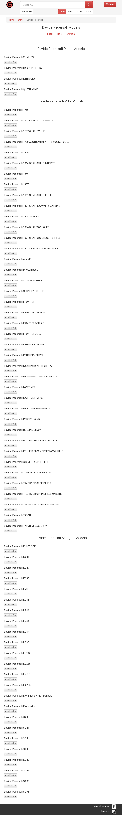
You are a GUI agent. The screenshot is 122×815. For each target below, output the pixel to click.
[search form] (52, 4)
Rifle (59, 34)
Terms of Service (100, 806)
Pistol (50, 34)
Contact (105, 811)
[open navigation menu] (110, 4)
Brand (20, 20)
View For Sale (10, 62)
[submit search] (89, 4)
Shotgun (71, 34)
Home (11, 20)
